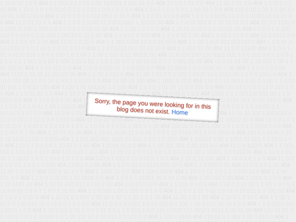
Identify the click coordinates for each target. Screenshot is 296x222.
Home (179, 112)
